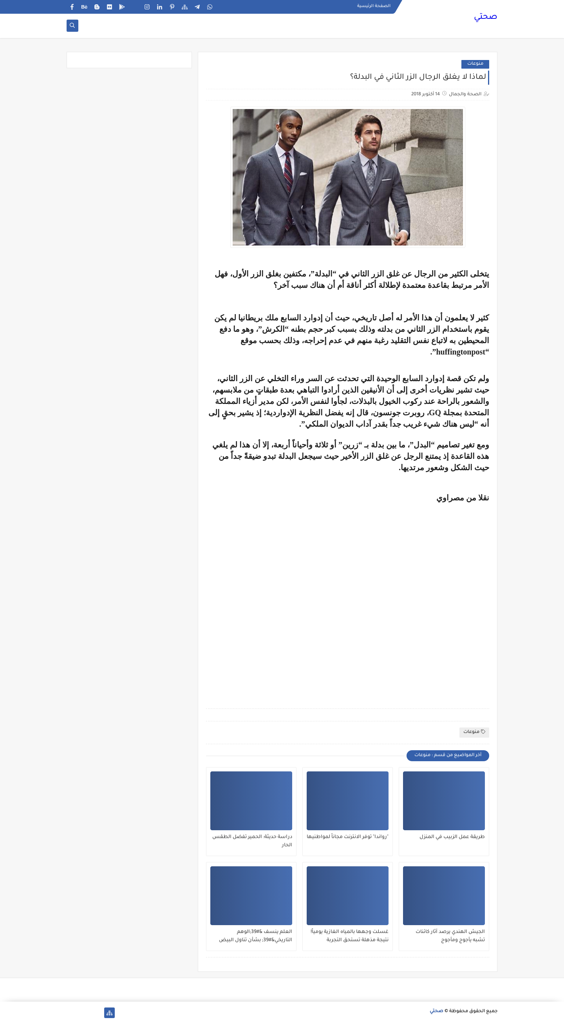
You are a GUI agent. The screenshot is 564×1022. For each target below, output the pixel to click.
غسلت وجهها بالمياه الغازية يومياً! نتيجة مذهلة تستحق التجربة (350, 936)
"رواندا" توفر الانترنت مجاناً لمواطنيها (348, 837)
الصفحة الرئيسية (373, 6)
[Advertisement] (347, 599)
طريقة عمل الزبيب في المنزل (452, 837)
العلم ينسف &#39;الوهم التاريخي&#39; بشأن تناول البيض (255, 936)
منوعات (475, 64)
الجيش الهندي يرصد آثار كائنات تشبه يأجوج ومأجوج (450, 936)
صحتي (485, 17)
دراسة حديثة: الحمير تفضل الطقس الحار (252, 841)
